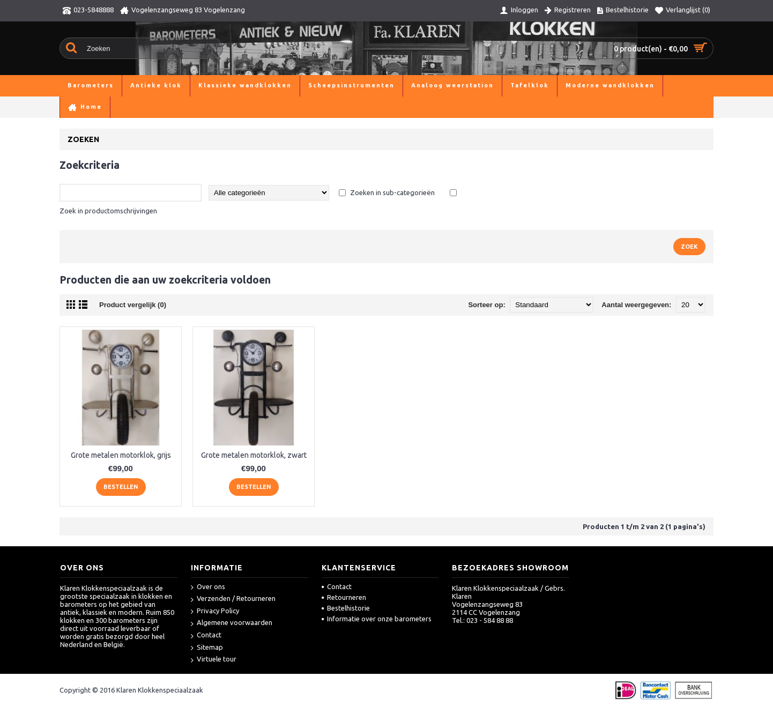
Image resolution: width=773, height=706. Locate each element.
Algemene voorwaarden (231, 623)
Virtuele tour (213, 659)
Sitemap (207, 647)
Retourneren (344, 597)
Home (69, 107)
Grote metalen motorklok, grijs (121, 455)
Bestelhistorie (346, 608)
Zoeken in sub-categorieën (392, 192)
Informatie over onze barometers (377, 618)
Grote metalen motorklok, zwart (254, 455)
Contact (206, 635)
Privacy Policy (215, 611)
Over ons (208, 587)
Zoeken (99, 107)
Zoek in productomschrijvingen (108, 210)
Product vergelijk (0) (132, 305)
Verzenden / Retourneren (233, 599)
